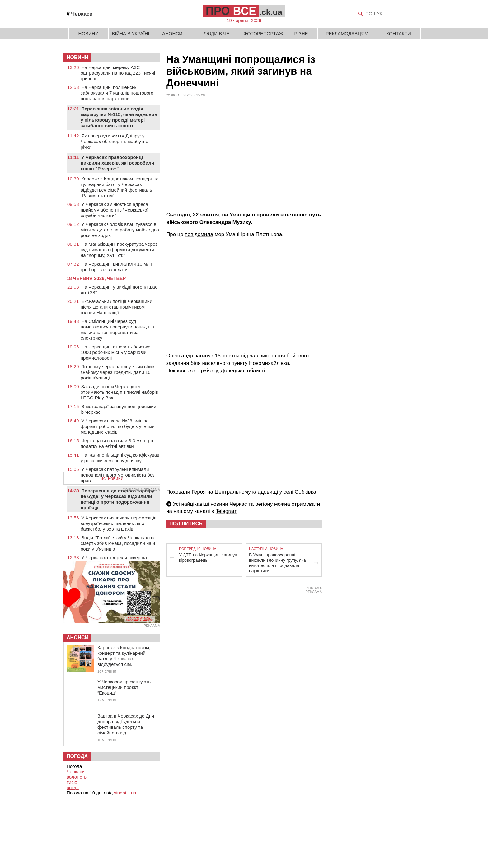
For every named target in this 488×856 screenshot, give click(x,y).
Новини (88, 33)
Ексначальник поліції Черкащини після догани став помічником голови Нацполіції (116, 307)
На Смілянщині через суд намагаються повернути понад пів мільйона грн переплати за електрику (117, 330)
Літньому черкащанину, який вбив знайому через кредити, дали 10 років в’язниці (117, 372)
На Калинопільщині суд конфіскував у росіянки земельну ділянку (120, 457)
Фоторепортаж (264, 33)
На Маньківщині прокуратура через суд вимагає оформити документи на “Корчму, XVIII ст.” (119, 249)
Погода (77, 756)
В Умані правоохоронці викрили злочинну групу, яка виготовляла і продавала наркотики (277, 562)
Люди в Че (217, 33)
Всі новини (112, 478)
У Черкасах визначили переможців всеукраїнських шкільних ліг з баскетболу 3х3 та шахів (119, 523)
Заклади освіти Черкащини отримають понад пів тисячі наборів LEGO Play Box (119, 392)
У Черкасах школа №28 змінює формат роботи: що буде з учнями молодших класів (118, 426)
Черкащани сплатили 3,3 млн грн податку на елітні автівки (117, 443)
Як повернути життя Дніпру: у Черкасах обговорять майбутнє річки (114, 141)
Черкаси (82, 14)
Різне (301, 33)
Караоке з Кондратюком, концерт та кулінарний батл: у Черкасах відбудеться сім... (124, 656)
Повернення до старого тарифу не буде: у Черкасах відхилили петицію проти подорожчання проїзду (117, 499)
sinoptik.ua (125, 792)
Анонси (172, 33)
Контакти (398, 33)
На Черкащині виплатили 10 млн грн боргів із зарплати (116, 266)
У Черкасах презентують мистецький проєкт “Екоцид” (124, 687)
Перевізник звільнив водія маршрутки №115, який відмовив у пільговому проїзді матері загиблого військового (119, 117)
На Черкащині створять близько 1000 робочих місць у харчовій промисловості (115, 352)
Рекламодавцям (347, 33)
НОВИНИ (77, 57)
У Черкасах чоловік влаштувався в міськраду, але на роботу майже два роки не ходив (120, 229)
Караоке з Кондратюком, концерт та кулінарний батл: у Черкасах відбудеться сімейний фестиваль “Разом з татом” (120, 187)
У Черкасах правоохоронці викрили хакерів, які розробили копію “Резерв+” (117, 163)
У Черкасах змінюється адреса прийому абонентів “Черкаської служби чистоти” (114, 210)
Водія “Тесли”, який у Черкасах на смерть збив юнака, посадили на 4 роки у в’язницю (118, 543)
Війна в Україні (130, 33)
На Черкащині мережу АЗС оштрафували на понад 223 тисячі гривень (118, 73)
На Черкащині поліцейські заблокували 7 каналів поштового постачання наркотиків (117, 93)
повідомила (199, 234)
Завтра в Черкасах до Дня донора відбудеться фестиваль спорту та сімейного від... (125, 724)
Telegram (226, 511)
